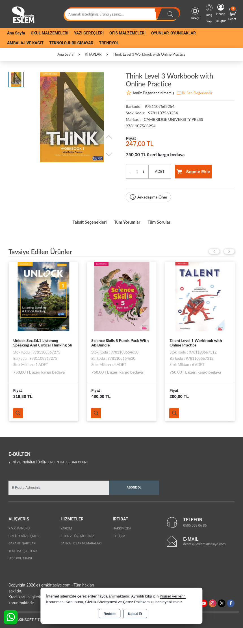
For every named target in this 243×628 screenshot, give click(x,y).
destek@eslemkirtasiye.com (204, 542)
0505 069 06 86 (195, 524)
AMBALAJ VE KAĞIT (25, 43)
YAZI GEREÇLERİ (89, 33)
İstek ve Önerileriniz (77, 534)
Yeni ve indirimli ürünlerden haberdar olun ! (48, 461)
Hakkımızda (122, 527)
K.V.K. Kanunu (19, 527)
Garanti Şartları (22, 542)
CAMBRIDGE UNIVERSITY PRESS (173, 119)
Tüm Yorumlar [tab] (128, 221)
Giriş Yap (209, 13)
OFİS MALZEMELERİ (127, 33)
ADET (159, 171)
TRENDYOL (109, 43)
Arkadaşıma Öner (148, 197)
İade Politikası (20, 557)
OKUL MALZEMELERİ (49, 33)
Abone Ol (134, 486)
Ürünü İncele (19, 411)
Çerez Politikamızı (138, 602)
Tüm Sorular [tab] (168, 221)
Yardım (66, 527)
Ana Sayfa (16, 33)
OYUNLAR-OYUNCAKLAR (173, 33)
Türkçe (195, 13)
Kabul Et (135, 614)
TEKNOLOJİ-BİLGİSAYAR (71, 43)
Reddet (109, 614)
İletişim (119, 534)
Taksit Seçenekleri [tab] (81, 221)
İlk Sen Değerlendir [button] (194, 93)
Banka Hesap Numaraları (80, 542)
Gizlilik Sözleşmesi (23, 534)
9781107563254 (141, 125)
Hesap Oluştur (221, 13)
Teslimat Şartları (23, 549)
